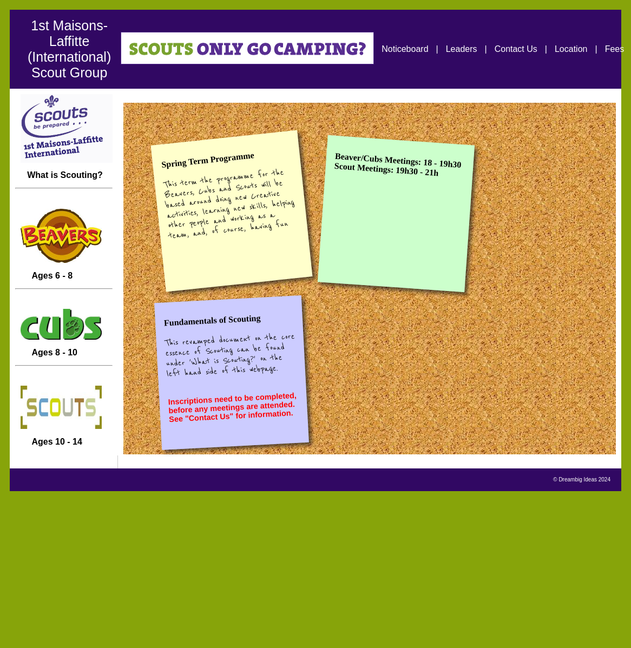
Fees (615, 49)
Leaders (461, 49)
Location (571, 49)
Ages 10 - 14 (58, 428)
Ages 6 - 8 (58, 262)
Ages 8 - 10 (58, 339)
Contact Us (516, 49)
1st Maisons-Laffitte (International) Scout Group (69, 49)
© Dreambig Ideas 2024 (581, 479)
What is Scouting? (64, 162)
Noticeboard (405, 49)
